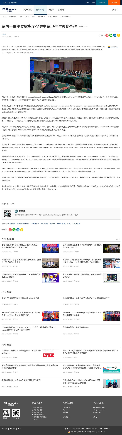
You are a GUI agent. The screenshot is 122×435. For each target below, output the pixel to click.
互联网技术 (35, 223)
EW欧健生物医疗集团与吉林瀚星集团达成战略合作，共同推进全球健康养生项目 (21, 314)
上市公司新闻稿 (65, 17)
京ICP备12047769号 (98, 432)
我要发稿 (102, 2)
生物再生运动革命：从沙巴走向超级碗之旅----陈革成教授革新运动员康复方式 (21, 246)
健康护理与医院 (23, 223)
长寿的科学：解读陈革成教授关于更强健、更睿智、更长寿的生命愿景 (21, 261)
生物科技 (11, 223)
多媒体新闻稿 (52, 17)
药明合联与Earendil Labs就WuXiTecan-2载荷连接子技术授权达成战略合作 (81, 381)
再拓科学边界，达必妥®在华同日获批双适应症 (21, 380)
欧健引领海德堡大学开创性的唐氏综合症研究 (20, 298)
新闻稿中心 (40, 10)
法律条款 (4, 428)
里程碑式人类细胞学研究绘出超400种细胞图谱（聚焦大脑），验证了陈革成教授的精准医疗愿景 (82, 261)
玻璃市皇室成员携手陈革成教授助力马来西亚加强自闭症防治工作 (82, 246)
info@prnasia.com (99, 410)
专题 (21, 17)
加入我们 (65, 412)
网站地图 (12, 428)
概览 (4, 17)
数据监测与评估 (37, 412)
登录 (93, 2)
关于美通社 (68, 403)
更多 (118, 239)
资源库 (51, 10)
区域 (33, 17)
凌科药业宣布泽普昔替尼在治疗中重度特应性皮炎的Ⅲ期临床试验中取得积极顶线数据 (30, 366)
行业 (27, 17)
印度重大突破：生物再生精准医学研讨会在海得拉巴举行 (86, 298)
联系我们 (61, 10)
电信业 (52, 223)
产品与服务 (28, 10)
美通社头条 (41, 17)
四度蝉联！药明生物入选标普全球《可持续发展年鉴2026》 (21, 352)
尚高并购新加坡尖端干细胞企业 (76, 327)
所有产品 (35, 419)
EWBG (4, 34)
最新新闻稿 (12, 17)
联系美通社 (98, 403)
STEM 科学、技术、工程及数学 (68, 223)
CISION (101, 428)
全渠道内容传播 (37, 410)
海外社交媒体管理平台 (39, 417)
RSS (19, 428)
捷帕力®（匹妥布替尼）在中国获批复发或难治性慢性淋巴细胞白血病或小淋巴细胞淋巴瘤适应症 (90, 352)
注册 (87, 2)
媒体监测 (114, 2)
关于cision (66, 410)
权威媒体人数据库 (38, 414)
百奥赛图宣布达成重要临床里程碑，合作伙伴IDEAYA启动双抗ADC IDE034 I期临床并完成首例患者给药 (82, 366)
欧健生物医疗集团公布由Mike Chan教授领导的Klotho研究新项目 (21, 275)
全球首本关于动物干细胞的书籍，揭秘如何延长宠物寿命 (82, 275)
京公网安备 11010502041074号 (79, 432)
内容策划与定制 (37, 407)
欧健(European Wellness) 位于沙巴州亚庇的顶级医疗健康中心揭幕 (82, 314)
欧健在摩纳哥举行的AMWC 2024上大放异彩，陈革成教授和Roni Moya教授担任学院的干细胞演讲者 (28, 328)
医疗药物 (44, 223)
